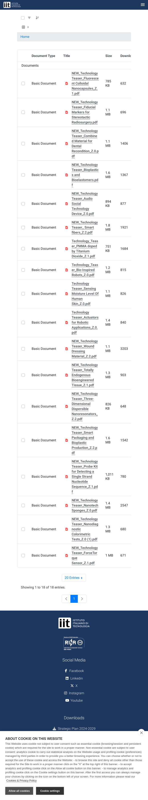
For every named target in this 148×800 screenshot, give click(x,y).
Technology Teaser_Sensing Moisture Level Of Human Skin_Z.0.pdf (85, 294)
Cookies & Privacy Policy (21, 780)
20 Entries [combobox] (75, 578)
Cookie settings (50, 790)
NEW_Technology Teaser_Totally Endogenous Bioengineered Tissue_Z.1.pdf (85, 375)
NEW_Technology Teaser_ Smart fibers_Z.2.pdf (85, 227)
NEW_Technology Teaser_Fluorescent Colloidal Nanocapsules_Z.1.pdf (85, 83)
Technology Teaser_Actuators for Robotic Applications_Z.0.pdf (85, 322)
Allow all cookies (19, 790)
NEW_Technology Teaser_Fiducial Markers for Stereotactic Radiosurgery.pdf (85, 112)
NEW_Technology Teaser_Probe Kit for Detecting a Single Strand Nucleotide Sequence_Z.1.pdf (85, 476)
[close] (141, 732)
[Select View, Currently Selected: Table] (25, 27)
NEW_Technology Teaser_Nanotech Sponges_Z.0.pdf (85, 505)
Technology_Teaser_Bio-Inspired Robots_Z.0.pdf (85, 270)
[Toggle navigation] (142, 5)
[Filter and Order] (29, 18)
